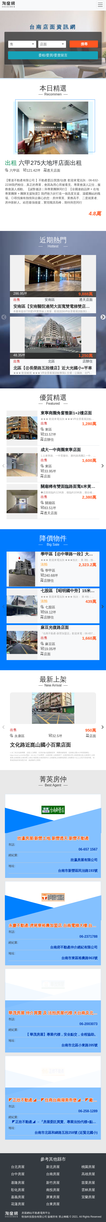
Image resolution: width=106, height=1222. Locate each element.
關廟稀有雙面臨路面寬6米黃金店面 (72, 486)
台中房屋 (18, 1174)
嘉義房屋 (18, 1197)
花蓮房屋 (18, 1204)
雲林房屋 (88, 1190)
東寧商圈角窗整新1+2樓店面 (66, 413)
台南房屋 (53, 1174)
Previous (3, 317)
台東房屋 (53, 1204)
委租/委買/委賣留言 (53, 55)
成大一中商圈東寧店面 (61, 450)
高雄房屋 (88, 1174)
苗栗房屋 (88, 1182)
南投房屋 (53, 1190)
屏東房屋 (53, 1197)
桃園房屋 (88, 1167)
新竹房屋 (53, 1182)
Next (102, 317)
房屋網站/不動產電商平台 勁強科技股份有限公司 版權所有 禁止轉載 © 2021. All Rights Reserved (61, 1214)
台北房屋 (18, 1167)
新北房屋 (53, 1167)
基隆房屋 (18, 1182)
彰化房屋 (18, 1190)
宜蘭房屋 (88, 1197)
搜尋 (84, 44)
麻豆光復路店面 (55, 627)
